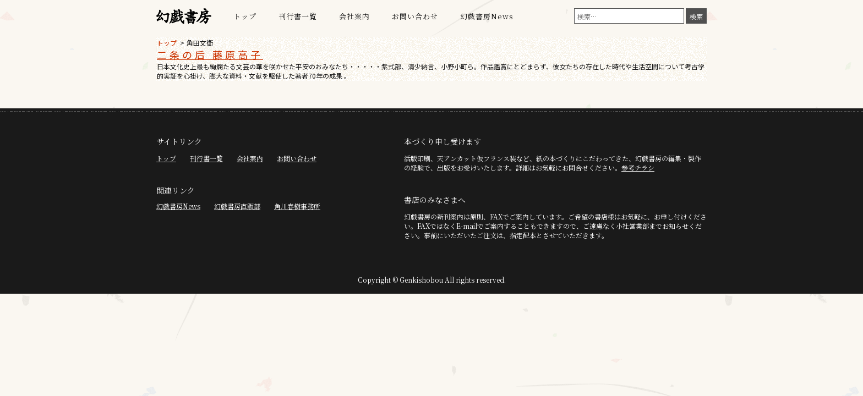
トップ (244, 16)
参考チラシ (637, 167)
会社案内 (354, 16)
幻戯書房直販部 (237, 206)
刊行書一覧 (297, 16)
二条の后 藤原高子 (210, 54)
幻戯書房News (487, 16)
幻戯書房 (183, 16)
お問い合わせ (415, 16)
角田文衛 (200, 42)
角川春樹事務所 (297, 206)
